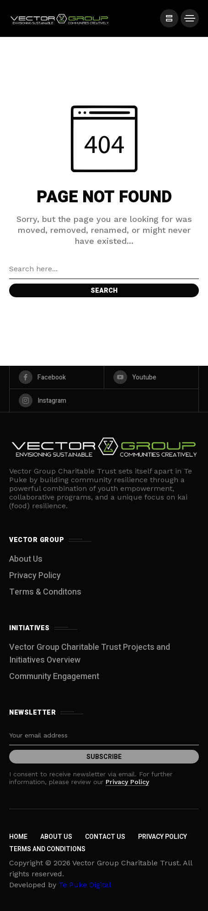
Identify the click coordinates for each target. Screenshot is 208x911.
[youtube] (151, 377)
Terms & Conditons (45, 592)
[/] (169, 18)
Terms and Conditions (47, 849)
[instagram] (104, 400)
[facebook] (57, 377)
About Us (26, 559)
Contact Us (105, 837)
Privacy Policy (35, 575)
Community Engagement (54, 676)
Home (18, 837)
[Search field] (104, 269)
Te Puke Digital (85, 884)
